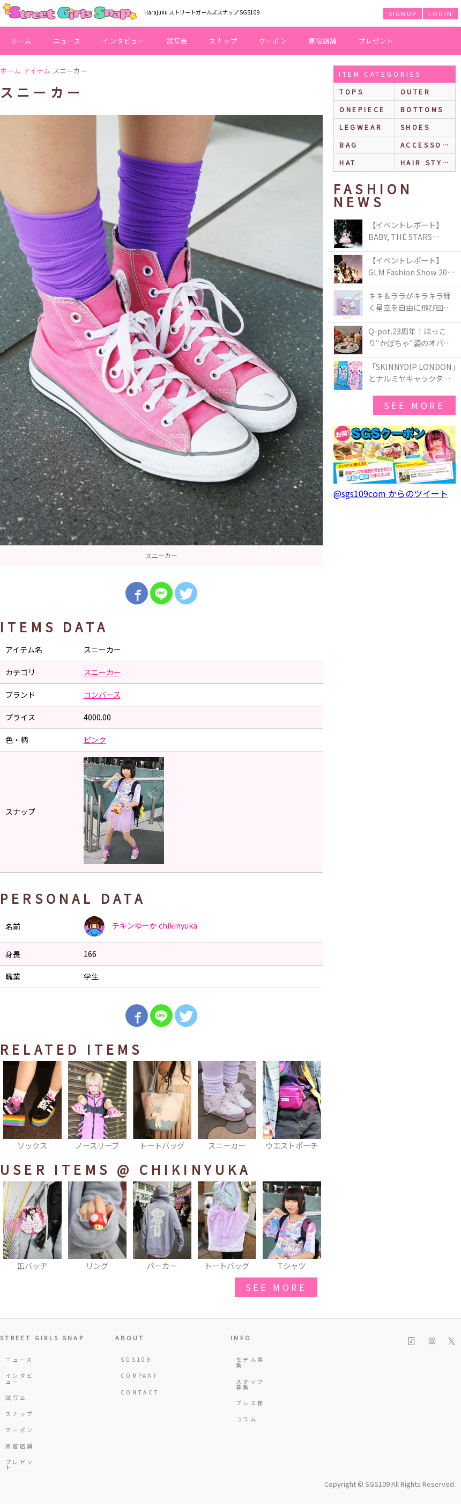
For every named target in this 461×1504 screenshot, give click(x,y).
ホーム (21, 40)
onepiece (362, 109)
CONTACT (138, 1392)
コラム (246, 1419)
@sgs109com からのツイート (390, 493)
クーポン (273, 40)
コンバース (102, 694)
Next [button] (309, 1107)
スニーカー (102, 672)
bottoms (422, 109)
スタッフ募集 (250, 1384)
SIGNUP (403, 13)
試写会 (177, 40)
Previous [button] (13, 1107)
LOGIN (440, 13)
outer (415, 91)
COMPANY (138, 1375)
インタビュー (123, 40)
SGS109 (136, 1359)
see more (276, 1287)
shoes (415, 127)
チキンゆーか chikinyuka (140, 926)
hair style (426, 162)
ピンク (95, 739)
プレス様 (250, 1403)
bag (348, 144)
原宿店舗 (323, 40)
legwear (360, 127)
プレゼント (376, 40)
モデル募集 (250, 1362)
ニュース (67, 40)
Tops (351, 91)
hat (347, 162)
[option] (161, 340)
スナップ (223, 40)
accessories (428, 144)
